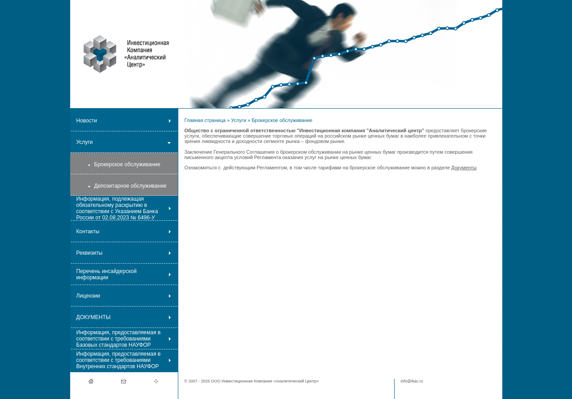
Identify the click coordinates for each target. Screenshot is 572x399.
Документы (464, 167)
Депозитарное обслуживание (130, 186)
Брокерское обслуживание (127, 164)
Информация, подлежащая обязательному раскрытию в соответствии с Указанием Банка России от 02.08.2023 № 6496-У (117, 208)
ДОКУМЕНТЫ (93, 317)
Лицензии (88, 296)
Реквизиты (89, 253)
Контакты (88, 231)
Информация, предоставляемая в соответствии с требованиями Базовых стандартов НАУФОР (118, 338)
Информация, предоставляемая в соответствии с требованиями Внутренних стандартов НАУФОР (118, 360)
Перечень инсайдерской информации (106, 274)
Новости (86, 121)
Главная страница (205, 120)
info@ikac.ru (412, 381)
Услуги (84, 142)
